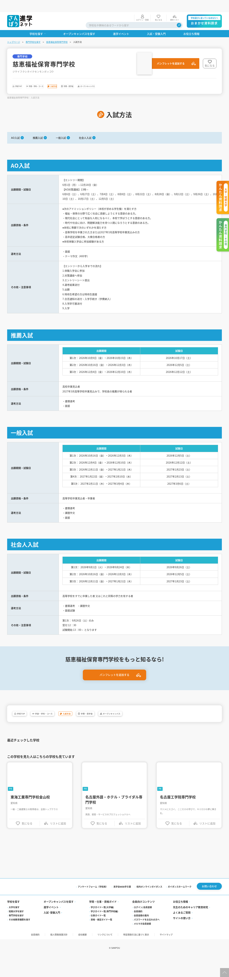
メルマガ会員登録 (142, 943)
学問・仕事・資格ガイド (103, 921)
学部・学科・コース (56, 75)
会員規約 (138, 930)
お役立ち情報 (180, 921)
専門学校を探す (33, 29)
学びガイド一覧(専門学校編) (104, 930)
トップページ (13, 29)
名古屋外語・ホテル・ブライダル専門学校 (113, 817)
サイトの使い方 (182, 937)
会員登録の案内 (141, 935)
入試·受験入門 (52, 932)
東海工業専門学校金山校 (30, 814)
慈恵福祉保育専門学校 (57, 29)
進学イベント (51, 927)
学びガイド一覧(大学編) (102, 926)
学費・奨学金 (114, 75)
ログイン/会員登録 (143, 926)
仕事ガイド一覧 (98, 935)
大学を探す (14, 926)
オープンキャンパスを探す (59, 921)
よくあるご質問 (182, 932)
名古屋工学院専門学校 (178, 814)
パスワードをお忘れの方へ (147, 939)
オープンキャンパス (149, 75)
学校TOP (24, 75)
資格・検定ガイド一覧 (101, 939)
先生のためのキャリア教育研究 (190, 927)
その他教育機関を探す (19, 939)
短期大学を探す (16, 930)
